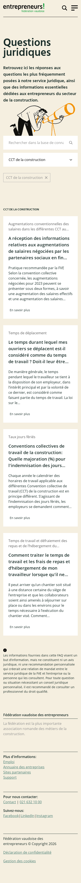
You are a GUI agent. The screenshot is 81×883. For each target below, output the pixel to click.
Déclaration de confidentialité (27, 852)
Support (10, 777)
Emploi (8, 762)
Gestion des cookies (19, 861)
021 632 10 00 (31, 802)
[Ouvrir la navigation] (74, 7)
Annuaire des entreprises (23, 767)
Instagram (44, 815)
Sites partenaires (17, 772)
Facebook (11, 815)
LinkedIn (27, 815)
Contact (9, 802)
